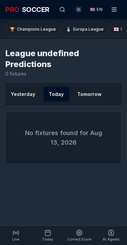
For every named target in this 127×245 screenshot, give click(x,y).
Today (56, 94)
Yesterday (23, 94)
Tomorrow (89, 94)
